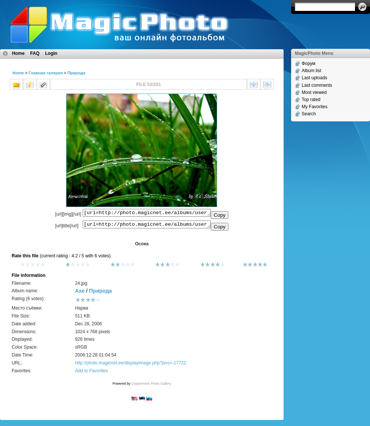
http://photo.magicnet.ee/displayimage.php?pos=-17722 (130, 365)
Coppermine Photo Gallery (151, 386)
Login (51, 53)
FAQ (34, 53)
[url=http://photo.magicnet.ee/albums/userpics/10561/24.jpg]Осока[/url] (146, 226)
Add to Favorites (91, 373)
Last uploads (314, 77)
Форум (308, 63)
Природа (76, 73)
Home (18, 53)
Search (309, 113)
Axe (80, 293)
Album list (311, 70)
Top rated (311, 99)
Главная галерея (46, 73)
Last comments (317, 85)
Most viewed (314, 92)
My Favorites (315, 106)
